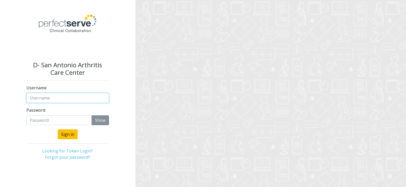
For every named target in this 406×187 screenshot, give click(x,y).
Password (35, 110)
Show (100, 120)
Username (36, 88)
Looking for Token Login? (67, 151)
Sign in (67, 134)
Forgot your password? (67, 157)
